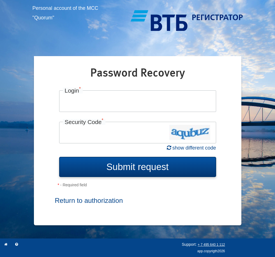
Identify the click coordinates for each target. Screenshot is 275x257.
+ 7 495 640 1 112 (211, 245)
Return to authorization (89, 200)
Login (73, 90)
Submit (138, 167)
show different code (191, 148)
